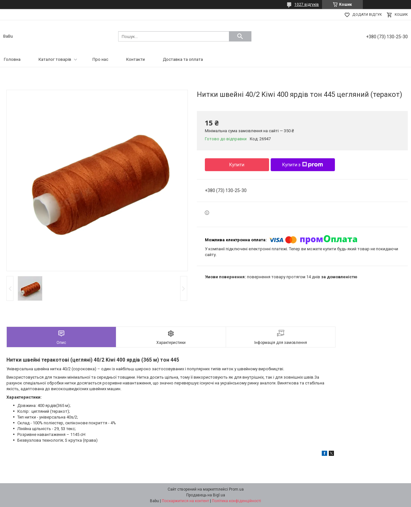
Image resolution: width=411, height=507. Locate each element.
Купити (236, 164)
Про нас (100, 59)
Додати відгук (367, 15)
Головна (12, 59)
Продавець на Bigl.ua (205, 495)
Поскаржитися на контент (185, 501)
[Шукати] (240, 36)
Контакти (135, 59)
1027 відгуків (306, 4)
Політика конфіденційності (236, 501)
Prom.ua (236, 489)
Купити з (302, 165)
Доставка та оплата (183, 59)
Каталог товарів (55, 59)
